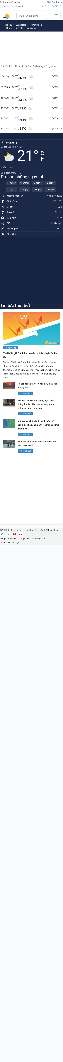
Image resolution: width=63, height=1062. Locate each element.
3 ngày (37, 183)
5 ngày (50, 183)
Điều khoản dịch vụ (36, 538)
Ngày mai (24, 183)
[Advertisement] (31, 269)
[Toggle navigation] (56, 16)
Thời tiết (33, 530)
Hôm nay (11, 183)
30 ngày (50, 189)
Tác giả (22, 538)
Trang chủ (7, 25)
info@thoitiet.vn (49, 530)
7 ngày (11, 189)
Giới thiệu (12, 538)
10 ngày (24, 189)
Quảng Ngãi (21, 25)
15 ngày (37, 189)
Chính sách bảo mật (9, 542)
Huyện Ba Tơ (36, 25)
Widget (3, 538)
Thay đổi (17, 6)
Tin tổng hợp (11, 347)
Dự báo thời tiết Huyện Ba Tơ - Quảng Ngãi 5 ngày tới (28, 66)
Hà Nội (5, 6)
